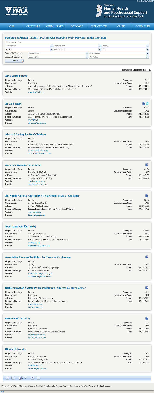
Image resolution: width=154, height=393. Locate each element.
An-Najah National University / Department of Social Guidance (42, 195)
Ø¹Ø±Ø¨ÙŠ (149, 1)
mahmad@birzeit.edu (37, 368)
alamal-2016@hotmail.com (39, 153)
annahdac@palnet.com (37, 184)
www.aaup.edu (34, 243)
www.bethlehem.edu (36, 335)
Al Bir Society (13, 103)
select (51, 45)
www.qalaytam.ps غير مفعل (40, 273)
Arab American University (20, 226)
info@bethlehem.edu (37, 338)
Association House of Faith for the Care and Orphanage (38, 257)
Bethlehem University (17, 318)
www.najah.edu (34, 212)
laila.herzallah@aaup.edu (39, 246)
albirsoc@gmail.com (37, 123)
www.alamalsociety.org (38, 150)
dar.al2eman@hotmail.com (39, 276)
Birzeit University (15, 349)
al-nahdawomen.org (36, 181)
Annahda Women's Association (23, 165)
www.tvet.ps (33, 120)
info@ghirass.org (35, 307)
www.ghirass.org (35, 304)
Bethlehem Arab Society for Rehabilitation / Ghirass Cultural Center (45, 287)
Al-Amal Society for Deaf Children (25, 134)
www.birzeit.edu (35, 365)
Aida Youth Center (16, 75)
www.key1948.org (36, 92)
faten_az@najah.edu (36, 215)
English (140, 1)
